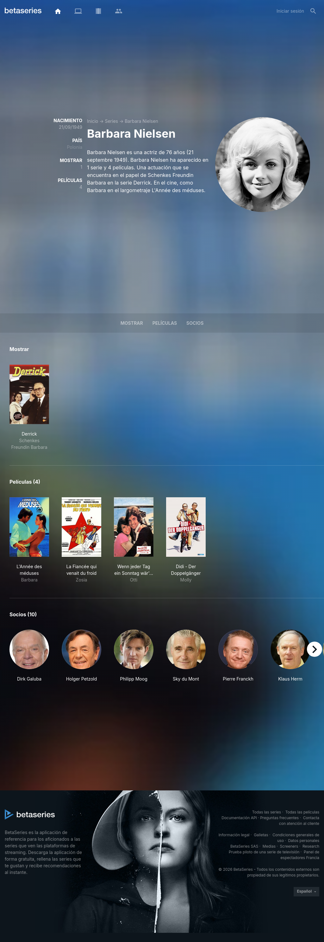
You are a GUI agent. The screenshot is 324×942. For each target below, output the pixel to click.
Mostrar (132, 323)
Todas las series (266, 812)
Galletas (261, 834)
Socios (194, 323)
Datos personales (303, 840)
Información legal (234, 834)
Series (111, 121)
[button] (29, 656)
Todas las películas (302, 812)
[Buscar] (313, 11)
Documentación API (239, 817)
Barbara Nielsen (141, 121)
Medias (269, 846)
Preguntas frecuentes (279, 817)
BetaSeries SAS (244, 846)
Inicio (92, 121)
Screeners (289, 846)
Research (310, 846)
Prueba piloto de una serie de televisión (264, 852)
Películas (165, 323)
